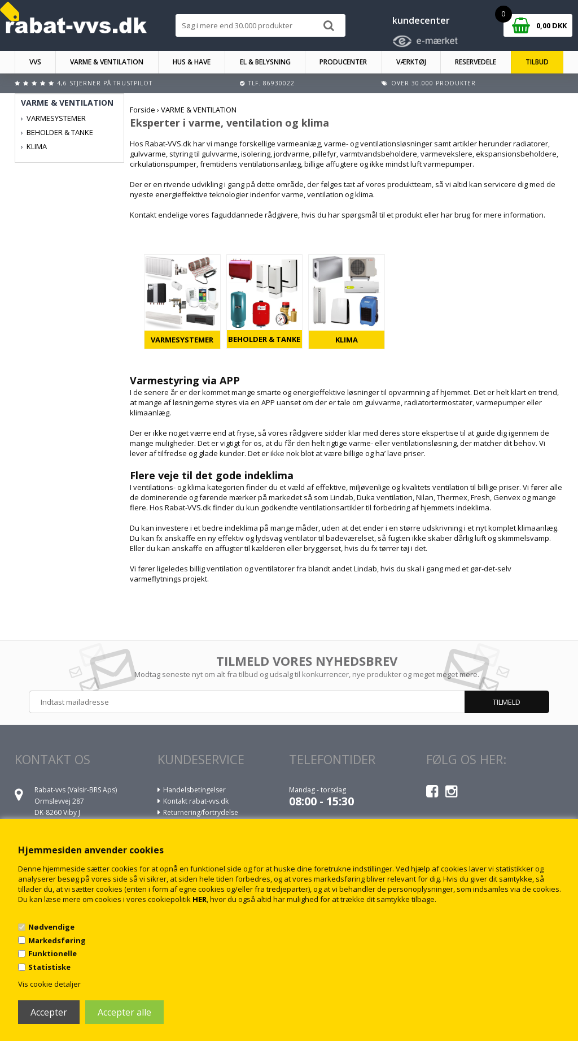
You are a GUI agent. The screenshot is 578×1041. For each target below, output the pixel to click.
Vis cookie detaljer (49, 984)
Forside (142, 110)
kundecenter (421, 20)
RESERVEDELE (475, 62)
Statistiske (49, 967)
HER (199, 899)
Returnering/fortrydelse (200, 812)
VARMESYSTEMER (182, 340)
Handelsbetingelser (194, 790)
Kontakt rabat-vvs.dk (196, 801)
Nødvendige (51, 927)
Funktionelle (52, 953)
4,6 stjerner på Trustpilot (104, 83)
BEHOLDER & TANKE (264, 339)
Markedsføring (57, 940)
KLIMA (346, 340)
